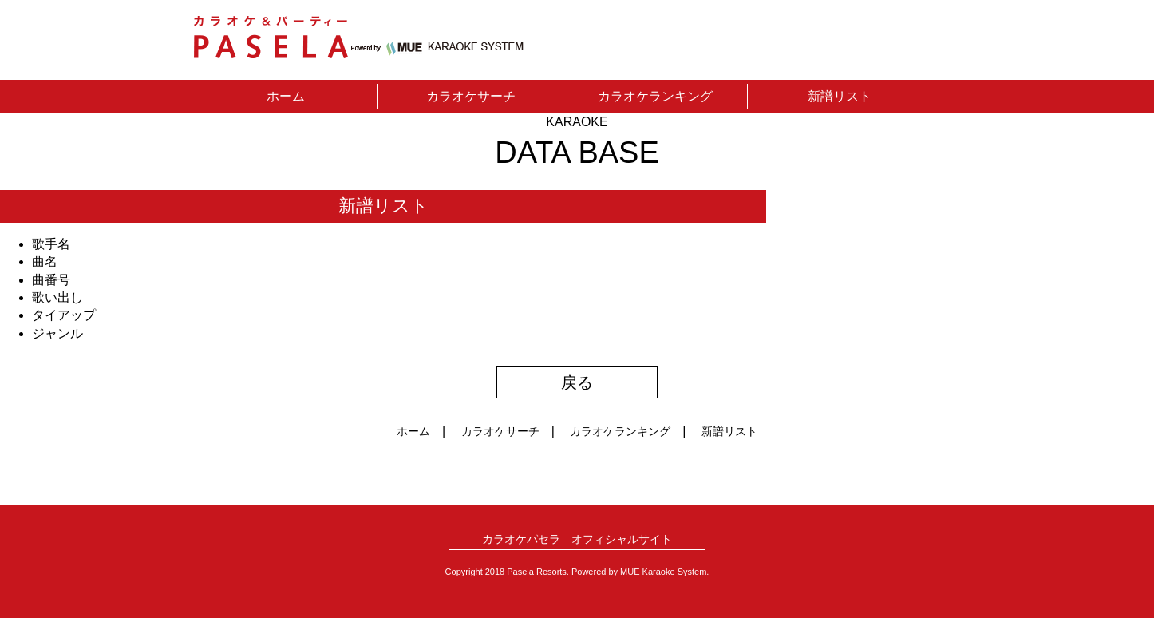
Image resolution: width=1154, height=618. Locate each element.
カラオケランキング (655, 96)
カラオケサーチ (471, 96)
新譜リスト (839, 96)
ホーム (286, 96)
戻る (577, 382)
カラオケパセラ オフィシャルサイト (577, 539)
